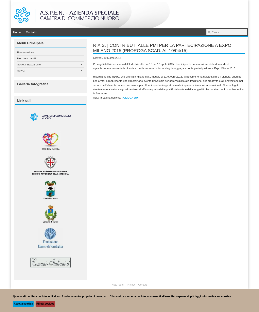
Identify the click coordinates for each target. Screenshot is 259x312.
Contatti (31, 32)
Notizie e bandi (26, 58)
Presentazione (25, 52)
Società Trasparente (29, 64)
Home (17, 32)
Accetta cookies (23, 303)
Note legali (118, 284)
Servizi (21, 70)
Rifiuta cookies (45, 303)
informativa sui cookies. (217, 296)
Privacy (131, 284)
